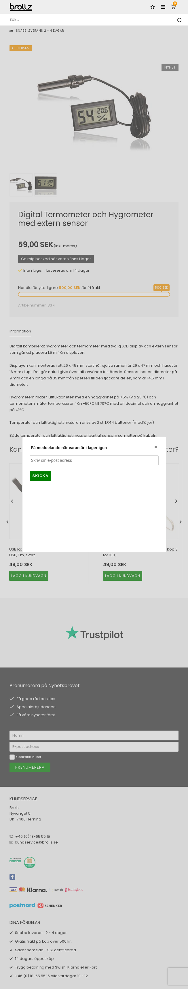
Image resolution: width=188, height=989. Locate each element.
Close (155, 447)
